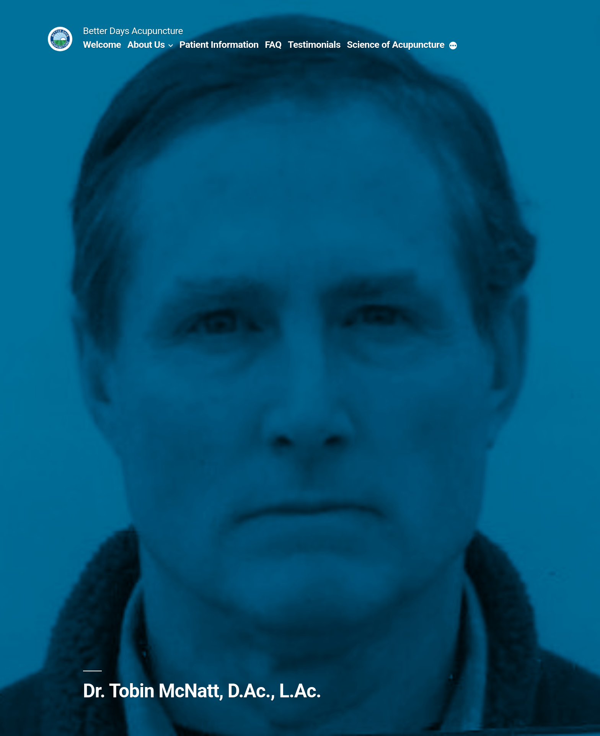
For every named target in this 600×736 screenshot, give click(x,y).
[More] (453, 46)
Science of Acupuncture (396, 44)
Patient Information (219, 44)
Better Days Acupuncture (133, 30)
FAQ (273, 44)
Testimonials (314, 44)
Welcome (102, 44)
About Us (146, 44)
